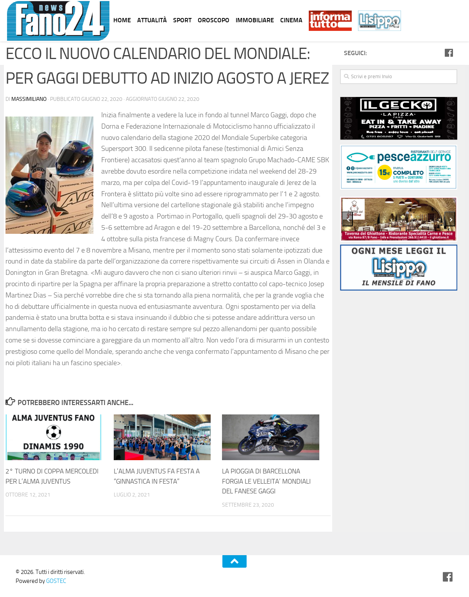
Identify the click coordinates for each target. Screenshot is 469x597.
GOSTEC (55, 580)
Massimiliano (29, 99)
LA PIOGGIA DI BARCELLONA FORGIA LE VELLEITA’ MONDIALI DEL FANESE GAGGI (266, 481)
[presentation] (347, 219)
